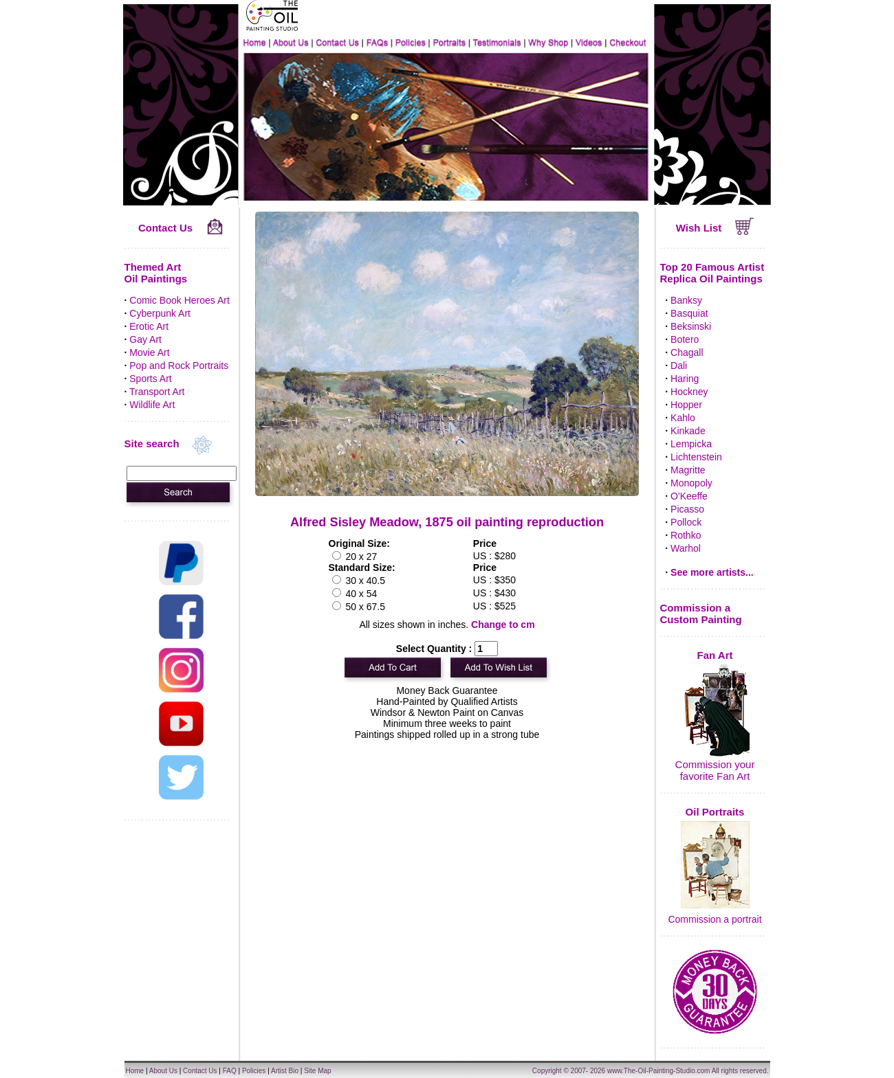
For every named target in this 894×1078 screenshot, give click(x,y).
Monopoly (691, 483)
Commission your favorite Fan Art (715, 770)
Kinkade (688, 430)
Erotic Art (148, 326)
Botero (684, 339)
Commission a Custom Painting (701, 613)
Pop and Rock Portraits (178, 365)
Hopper (686, 404)
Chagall (686, 352)
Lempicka (691, 443)
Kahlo (682, 417)
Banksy (686, 300)
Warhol (685, 548)
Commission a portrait (714, 919)
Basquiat (689, 313)
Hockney (689, 391)
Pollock (685, 522)
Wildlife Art (152, 404)
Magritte (688, 469)
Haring (684, 378)
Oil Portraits (715, 812)
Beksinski (690, 326)
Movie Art (149, 352)
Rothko (685, 535)
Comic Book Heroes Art (179, 300)
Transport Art (156, 391)
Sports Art (150, 378)
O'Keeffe (689, 496)
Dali (678, 365)
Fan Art (715, 655)
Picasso (687, 509)
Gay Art (145, 339)
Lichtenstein (696, 456)
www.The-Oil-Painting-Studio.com (658, 1071)
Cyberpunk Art (159, 313)
